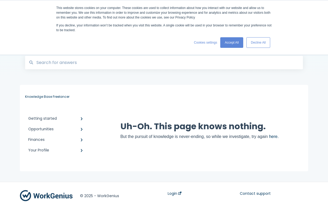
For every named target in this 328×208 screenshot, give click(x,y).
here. (274, 136)
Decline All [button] (258, 42)
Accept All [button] (232, 42)
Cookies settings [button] (205, 42)
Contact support (255, 193)
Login (174, 193)
